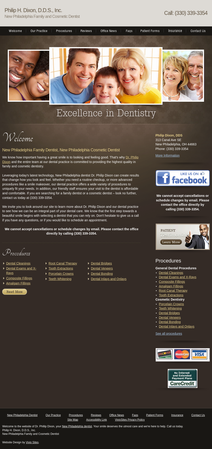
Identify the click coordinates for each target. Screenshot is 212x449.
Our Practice (53, 415)
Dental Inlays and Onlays (109, 279)
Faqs (135, 415)
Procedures (76, 415)
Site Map (72, 419)
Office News (116, 415)
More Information (167, 155)
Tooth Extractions (61, 268)
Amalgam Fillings (18, 283)
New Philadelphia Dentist (22, 415)
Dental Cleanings (18, 263)
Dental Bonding (102, 273)
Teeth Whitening (60, 279)
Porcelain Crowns (61, 273)
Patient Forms (154, 415)
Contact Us (198, 415)
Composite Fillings (19, 278)
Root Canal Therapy (63, 263)
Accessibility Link (96, 419)
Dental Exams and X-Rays (177, 277)
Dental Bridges (101, 263)
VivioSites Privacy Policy (130, 419)
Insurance (177, 415)
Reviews (96, 415)
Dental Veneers (102, 268)
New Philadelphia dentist (77, 426)
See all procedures (168, 333)
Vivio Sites (32, 442)
